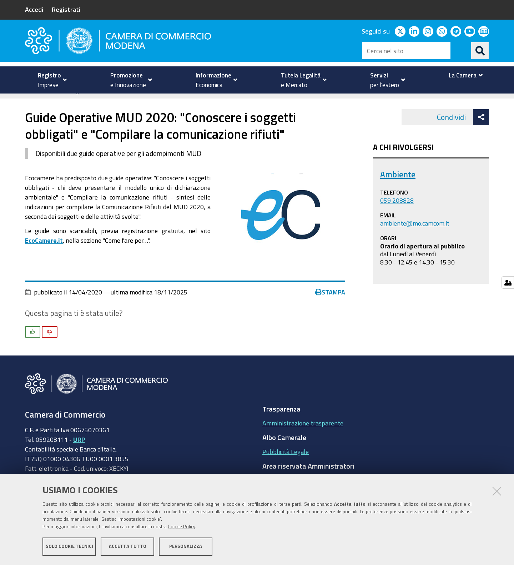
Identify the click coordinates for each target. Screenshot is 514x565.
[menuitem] (49, 80)
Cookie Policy (181, 526)
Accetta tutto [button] (127, 546)
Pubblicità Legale (285, 462)
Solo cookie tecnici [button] (69, 546)
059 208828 (397, 211)
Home (29, 101)
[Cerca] (480, 51)
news (179, 101)
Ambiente (149, 101)
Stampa (330, 302)
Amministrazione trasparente (302, 434)
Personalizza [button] (185, 546)
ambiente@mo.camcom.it (414, 234)
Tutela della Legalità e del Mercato (82, 101)
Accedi (34, 9)
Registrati (66, 9)
